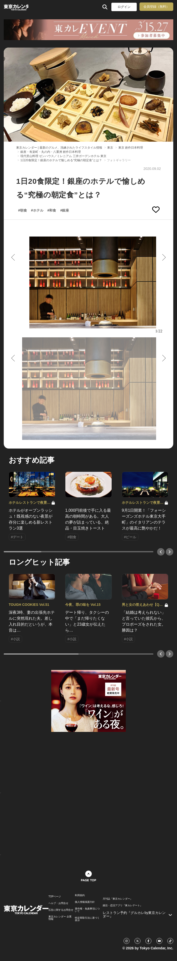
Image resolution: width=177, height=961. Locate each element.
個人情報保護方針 (85, 902)
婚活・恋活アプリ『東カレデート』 (122, 905)
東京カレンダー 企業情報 (60, 917)
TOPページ (54, 896)
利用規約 (80, 895)
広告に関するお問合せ (60, 910)
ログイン (124, 7)
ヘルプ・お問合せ (58, 903)
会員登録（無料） (156, 6)
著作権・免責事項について (87, 910)
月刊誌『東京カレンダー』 (118, 899)
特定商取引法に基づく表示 (87, 919)
